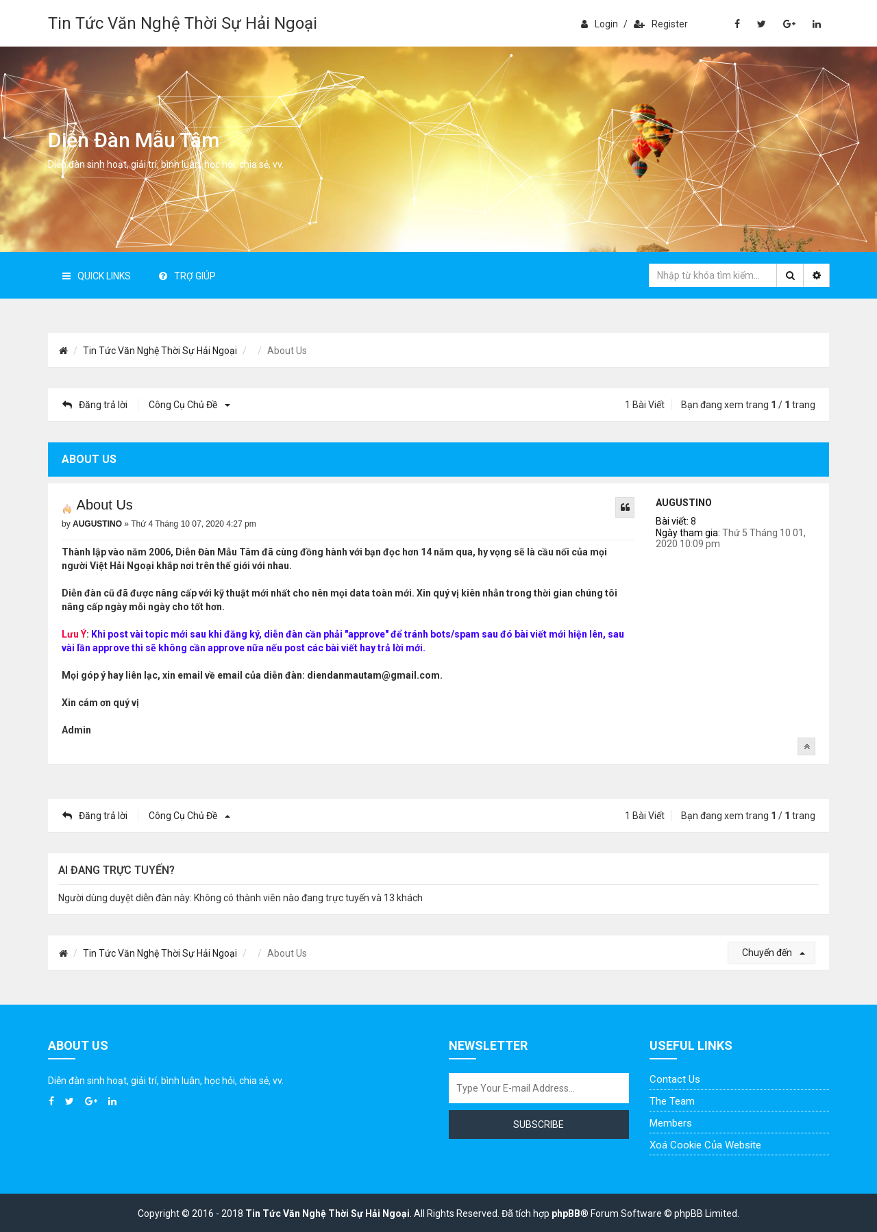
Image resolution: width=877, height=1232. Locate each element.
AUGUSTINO (684, 502)
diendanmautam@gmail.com (373, 675)
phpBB (566, 1213)
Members (671, 1123)
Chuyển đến (773, 952)
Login (599, 23)
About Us (105, 504)
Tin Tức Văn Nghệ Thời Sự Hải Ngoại (182, 23)
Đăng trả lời (94, 404)
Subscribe (538, 1124)
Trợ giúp (187, 276)
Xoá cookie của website (705, 1145)
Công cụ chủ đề (187, 404)
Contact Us (675, 1079)
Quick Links (96, 276)
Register (661, 23)
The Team (672, 1101)
